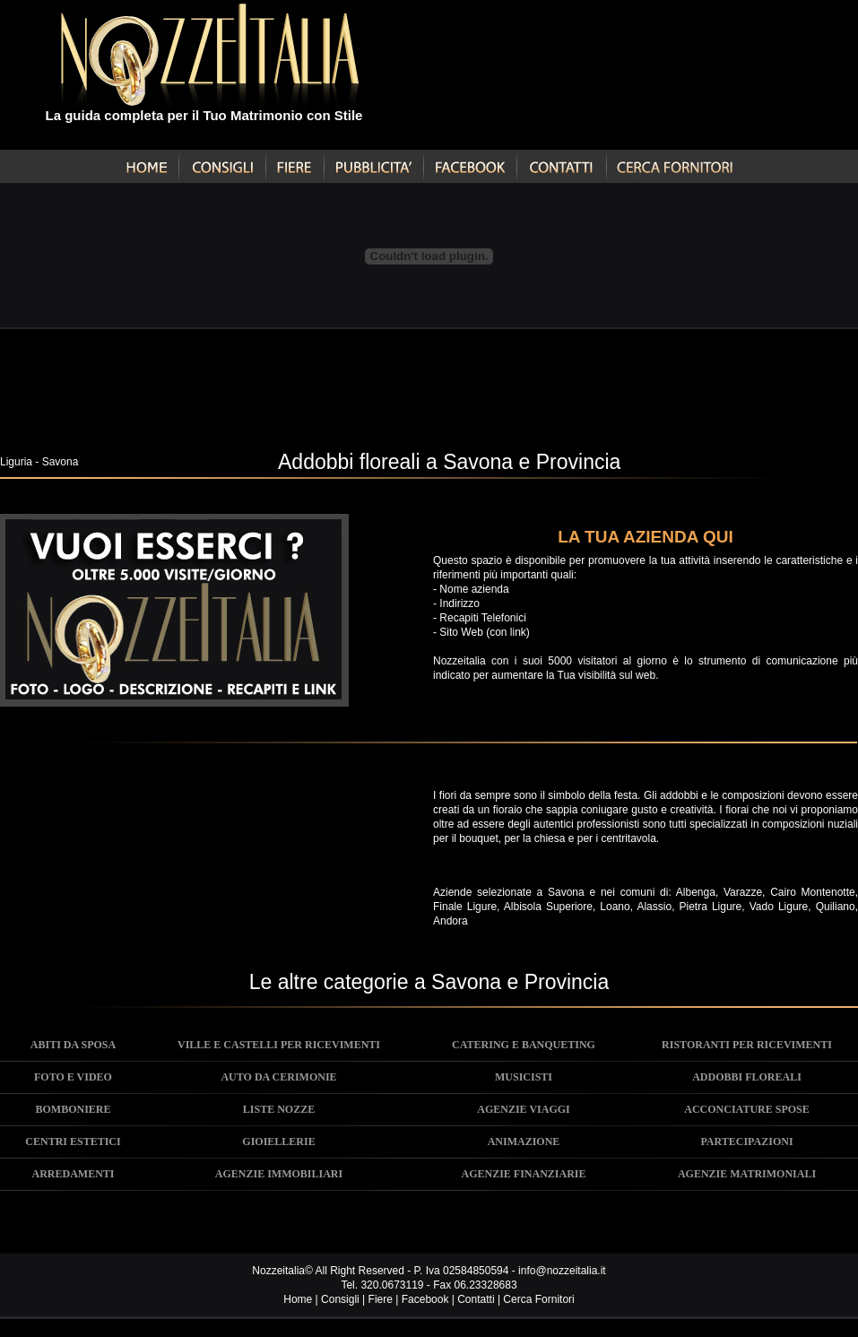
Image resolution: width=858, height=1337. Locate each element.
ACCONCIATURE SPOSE (746, 1109)
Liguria (16, 462)
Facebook (425, 1299)
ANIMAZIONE (524, 1141)
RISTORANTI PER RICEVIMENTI (747, 1044)
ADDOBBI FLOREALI (747, 1077)
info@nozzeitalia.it (562, 1270)
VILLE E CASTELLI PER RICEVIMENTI (279, 1044)
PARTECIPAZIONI (746, 1141)
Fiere (380, 1299)
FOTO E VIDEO (73, 1077)
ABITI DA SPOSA (73, 1044)
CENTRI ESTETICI (72, 1141)
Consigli (340, 1299)
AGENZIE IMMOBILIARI (278, 1174)
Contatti (475, 1299)
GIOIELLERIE (278, 1141)
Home (297, 1299)
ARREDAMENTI (72, 1174)
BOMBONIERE (72, 1109)
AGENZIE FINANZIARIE (523, 1174)
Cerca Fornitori (538, 1299)
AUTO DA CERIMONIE (278, 1077)
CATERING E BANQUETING (523, 1044)
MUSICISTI (523, 1077)
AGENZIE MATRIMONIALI (747, 1174)
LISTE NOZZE (279, 1109)
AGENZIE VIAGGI (523, 1109)
